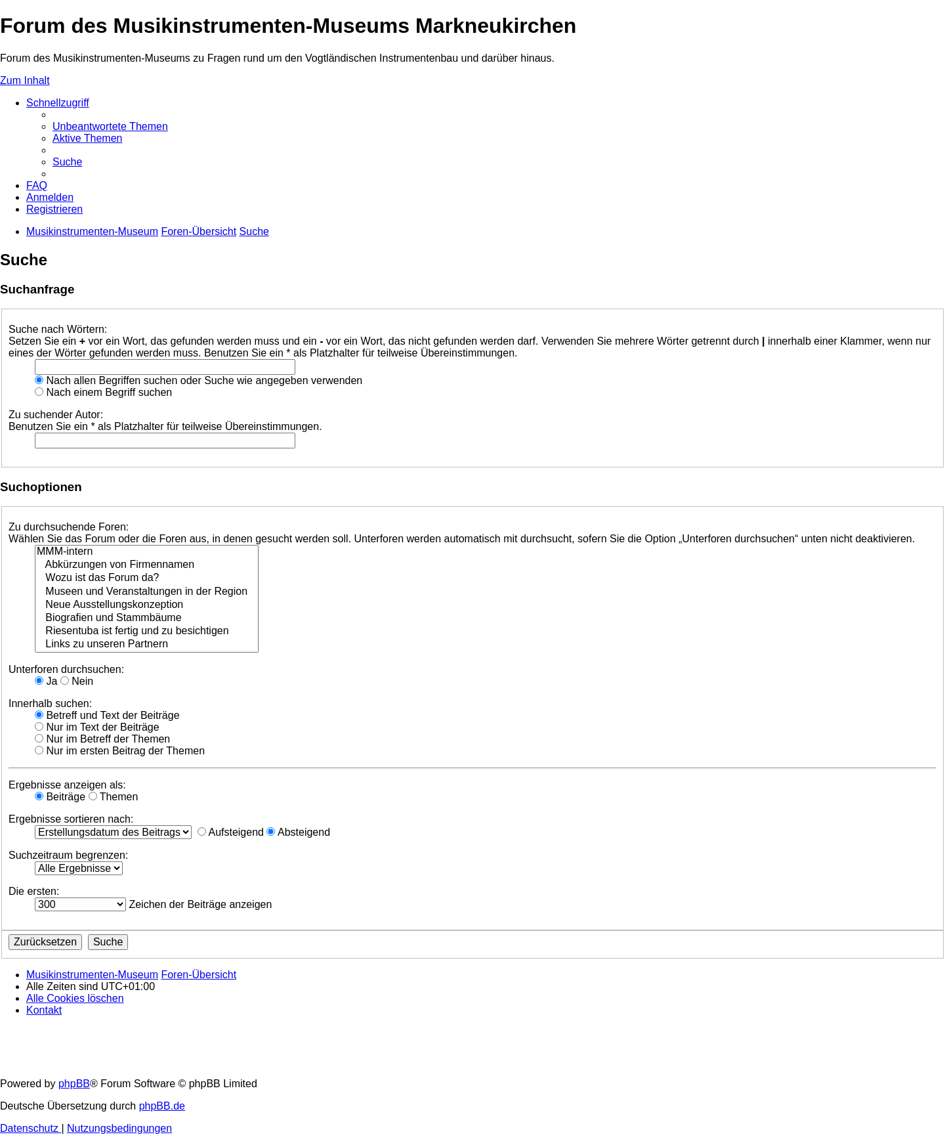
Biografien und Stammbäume (146, 618)
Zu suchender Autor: (56, 414)
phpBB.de (162, 1106)
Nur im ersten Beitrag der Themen (120, 750)
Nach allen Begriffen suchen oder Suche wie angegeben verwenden (198, 380)
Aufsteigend (231, 832)
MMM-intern (146, 552)
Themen (113, 796)
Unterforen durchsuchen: (66, 669)
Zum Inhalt (25, 80)
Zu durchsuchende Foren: (69, 526)
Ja (46, 681)
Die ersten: (34, 891)
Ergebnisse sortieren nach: (71, 819)
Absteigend (298, 832)
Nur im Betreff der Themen (102, 739)
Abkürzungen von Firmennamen (146, 565)
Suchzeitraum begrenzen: (68, 855)
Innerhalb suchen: (50, 703)
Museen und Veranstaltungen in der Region (146, 592)
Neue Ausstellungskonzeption (146, 605)
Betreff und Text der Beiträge (107, 715)
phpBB (74, 1083)
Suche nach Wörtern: (58, 329)
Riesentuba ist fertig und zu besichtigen (146, 631)
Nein (76, 681)
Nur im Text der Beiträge (97, 727)
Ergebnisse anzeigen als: (67, 784)
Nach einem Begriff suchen (103, 392)
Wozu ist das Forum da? (146, 578)
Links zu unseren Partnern (146, 644)
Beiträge (60, 796)
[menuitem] (110, 126)
